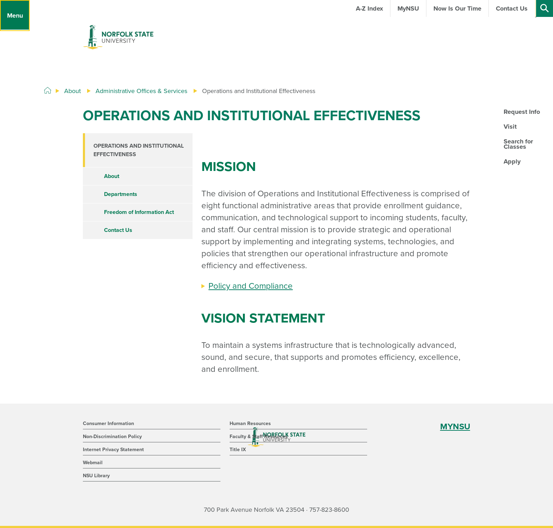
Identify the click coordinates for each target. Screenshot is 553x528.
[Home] (47, 90)
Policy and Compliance (250, 286)
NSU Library (96, 476)
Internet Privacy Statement (113, 450)
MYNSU (455, 427)
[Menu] (15, 15)
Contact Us (118, 230)
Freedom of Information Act (139, 212)
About (72, 91)
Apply (512, 161)
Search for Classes (518, 143)
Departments (120, 194)
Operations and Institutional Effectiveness (138, 150)
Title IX (238, 450)
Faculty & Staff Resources (259, 437)
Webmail (93, 463)
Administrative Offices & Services (141, 91)
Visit (510, 126)
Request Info (522, 112)
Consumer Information (108, 423)
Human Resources (250, 423)
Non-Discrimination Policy (112, 437)
